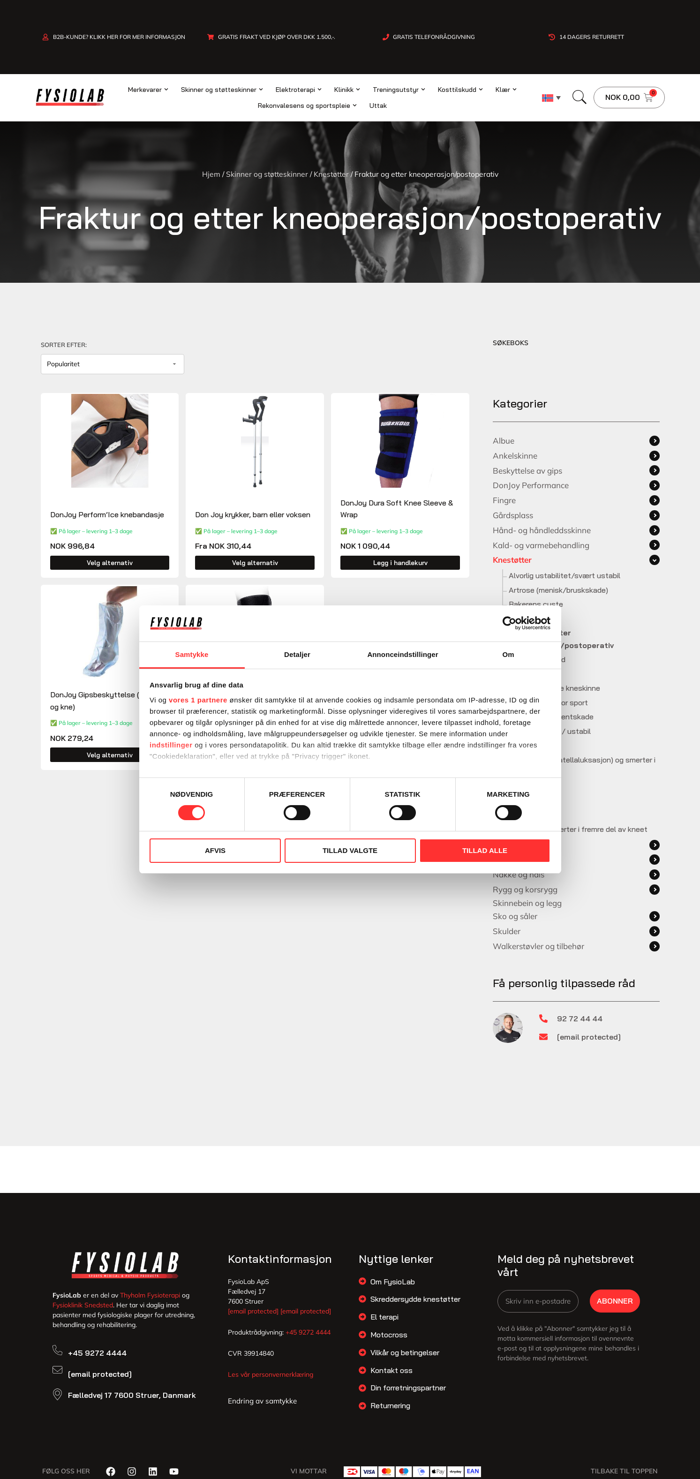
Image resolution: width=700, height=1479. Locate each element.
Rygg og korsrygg (525, 889)
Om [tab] (508, 654)
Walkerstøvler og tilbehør (538, 946)
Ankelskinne (515, 455)
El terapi (384, 1316)
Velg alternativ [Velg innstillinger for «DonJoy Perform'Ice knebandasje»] (109, 562)
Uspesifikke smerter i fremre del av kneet (578, 829)
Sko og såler (515, 916)
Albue (503, 440)
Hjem (211, 174)
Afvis (215, 850)
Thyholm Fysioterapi (150, 1295)
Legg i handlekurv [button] (400, 562)
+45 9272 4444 (97, 1353)
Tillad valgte (350, 850)
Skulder (506, 931)
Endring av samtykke (262, 1400)
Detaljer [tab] (297, 654)
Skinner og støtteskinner (267, 174)
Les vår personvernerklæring (270, 1374)
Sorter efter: (64, 344)
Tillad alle (484, 850)
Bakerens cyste (536, 604)
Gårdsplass (513, 515)
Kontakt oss (391, 1370)
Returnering (390, 1405)
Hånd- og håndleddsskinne (542, 530)
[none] (551, 98)
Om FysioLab (392, 1281)
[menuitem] (551, 98)
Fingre (504, 500)
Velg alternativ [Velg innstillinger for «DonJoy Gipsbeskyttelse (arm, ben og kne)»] (109, 755)
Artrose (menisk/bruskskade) (558, 590)
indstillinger (171, 745)
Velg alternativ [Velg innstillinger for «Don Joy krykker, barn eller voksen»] (254, 562)
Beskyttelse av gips (527, 470)
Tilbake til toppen (624, 1471)
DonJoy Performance (531, 485)
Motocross (388, 1334)
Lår (498, 859)
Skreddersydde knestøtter (415, 1299)
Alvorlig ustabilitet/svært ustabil (564, 575)
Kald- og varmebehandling (541, 545)
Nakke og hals (518, 874)
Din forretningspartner (408, 1387)
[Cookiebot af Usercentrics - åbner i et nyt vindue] (509, 623)
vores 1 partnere (198, 700)
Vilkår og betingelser (404, 1352)
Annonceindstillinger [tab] (402, 654)
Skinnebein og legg (527, 903)
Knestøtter (331, 174)
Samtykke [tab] (192, 654)
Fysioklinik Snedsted (83, 1305)
